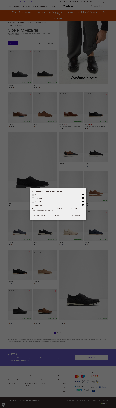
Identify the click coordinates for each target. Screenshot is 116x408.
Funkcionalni (39, 198)
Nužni (36, 195)
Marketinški (38, 205)
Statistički (38, 202)
